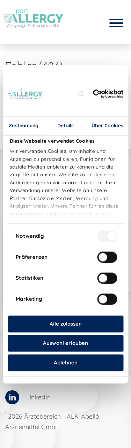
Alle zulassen (66, 323)
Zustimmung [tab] (23, 125)
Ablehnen (66, 362)
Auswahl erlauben (65, 343)
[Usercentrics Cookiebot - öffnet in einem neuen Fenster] (100, 94)
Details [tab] (65, 125)
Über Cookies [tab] (107, 125)
